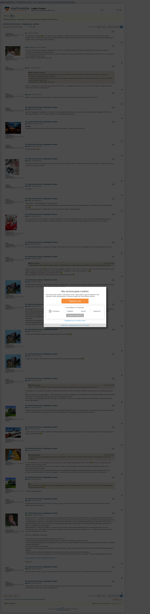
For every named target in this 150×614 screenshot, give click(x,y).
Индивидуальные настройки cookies (75, 320)
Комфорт (68, 311)
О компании (85, 325)
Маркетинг (95, 311)
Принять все (75, 301)
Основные (54, 311)
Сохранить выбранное (75, 315)
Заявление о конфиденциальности (71, 325)
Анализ (81, 311)
